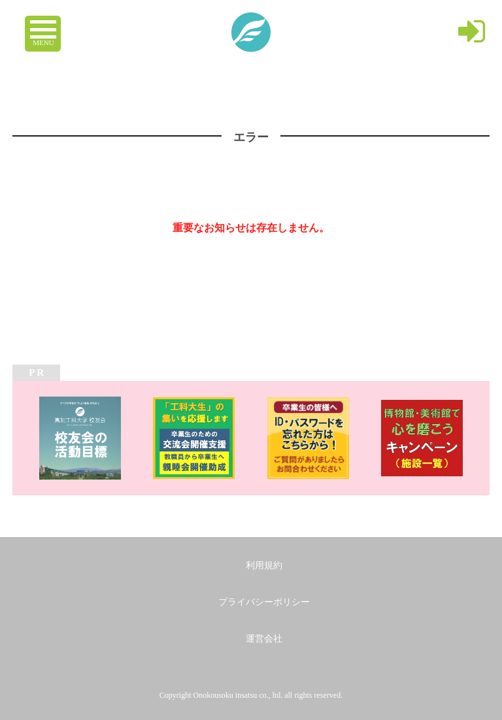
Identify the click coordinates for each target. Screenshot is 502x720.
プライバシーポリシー (264, 602)
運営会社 (264, 639)
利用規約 (264, 565)
